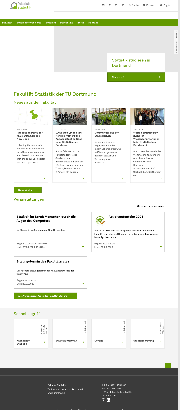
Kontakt (136, 23)
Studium (94, 23)
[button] (136, 77)
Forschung (109, 23)
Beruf (124, 23)
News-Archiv (25, 190)
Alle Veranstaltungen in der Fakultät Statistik (43, 296)
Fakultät (50, 23)
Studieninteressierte (72, 23)
